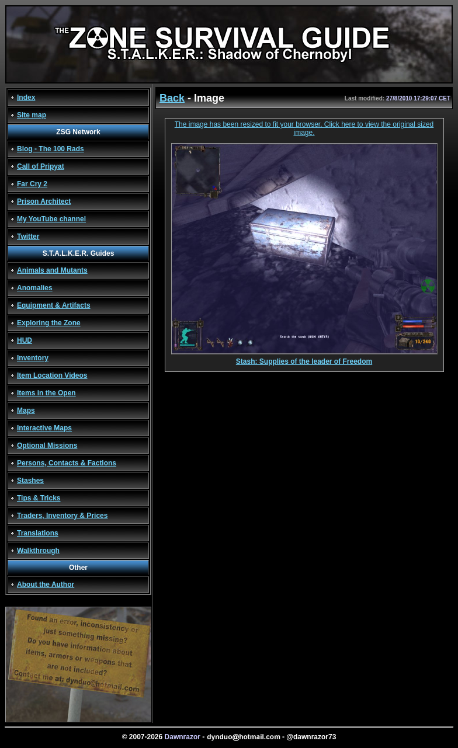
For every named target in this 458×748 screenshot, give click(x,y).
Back (172, 98)
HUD (24, 340)
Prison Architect (44, 201)
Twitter (28, 236)
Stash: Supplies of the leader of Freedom (304, 358)
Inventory (32, 358)
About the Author (45, 584)
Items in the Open (46, 393)
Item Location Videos (52, 375)
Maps (26, 410)
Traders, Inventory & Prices (62, 516)
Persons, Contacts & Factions (66, 463)
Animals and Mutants (52, 270)
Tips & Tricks (38, 498)
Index (26, 97)
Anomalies (35, 288)
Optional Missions (47, 445)
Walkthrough (38, 551)
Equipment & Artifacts (54, 305)
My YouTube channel (51, 219)
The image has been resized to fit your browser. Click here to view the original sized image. (304, 128)
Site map (31, 115)
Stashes (30, 480)
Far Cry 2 (32, 184)
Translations (37, 533)
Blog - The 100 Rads (50, 149)
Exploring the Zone (49, 323)
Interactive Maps (44, 428)
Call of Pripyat (40, 166)
